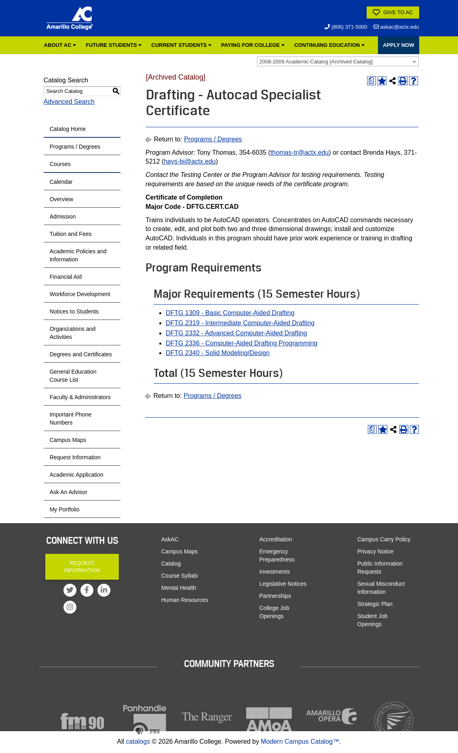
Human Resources (184, 600)
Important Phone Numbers (71, 418)
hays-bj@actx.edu (189, 161)
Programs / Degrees (75, 146)
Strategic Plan (375, 604)
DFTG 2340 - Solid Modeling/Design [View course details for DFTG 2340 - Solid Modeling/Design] (218, 352)
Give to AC (393, 12)
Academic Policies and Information (78, 255)
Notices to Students (74, 311)
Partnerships (275, 596)
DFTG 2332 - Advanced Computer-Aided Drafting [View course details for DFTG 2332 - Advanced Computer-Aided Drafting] (236, 333)
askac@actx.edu (396, 27)
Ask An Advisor (68, 492)
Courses (60, 164)
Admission (63, 216)
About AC (60, 45)
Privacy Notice (375, 551)
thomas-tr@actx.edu (299, 152)
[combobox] (338, 61)
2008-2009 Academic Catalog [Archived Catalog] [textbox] (316, 62)
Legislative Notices (283, 584)
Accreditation (276, 539)
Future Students (113, 45)
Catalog (171, 563)
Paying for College (253, 45)
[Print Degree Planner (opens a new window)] (371, 80)
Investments (275, 571)
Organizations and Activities (73, 333)
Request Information (75, 457)
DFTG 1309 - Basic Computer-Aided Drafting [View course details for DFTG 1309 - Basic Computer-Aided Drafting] (230, 312)
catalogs (138, 741)
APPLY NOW (398, 45)
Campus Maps (68, 440)
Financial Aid (66, 276)
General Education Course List (73, 375)
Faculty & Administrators (80, 397)
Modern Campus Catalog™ (300, 741)
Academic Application (76, 474)
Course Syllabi (179, 575)
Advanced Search (69, 101)
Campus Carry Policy (383, 539)
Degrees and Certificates (81, 354)
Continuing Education (329, 45)
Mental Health (178, 588)
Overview (61, 199)
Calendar (61, 182)
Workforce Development (80, 294)
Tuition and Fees (71, 234)
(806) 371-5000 (346, 27)
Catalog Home (68, 129)
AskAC (170, 539)
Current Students (181, 45)
